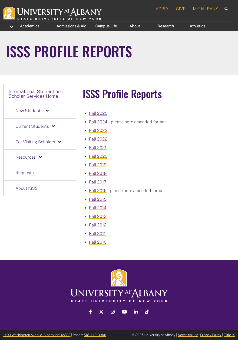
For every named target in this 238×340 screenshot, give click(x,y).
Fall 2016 (97, 190)
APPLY (162, 8)
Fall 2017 (97, 181)
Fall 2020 (98, 156)
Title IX (229, 335)
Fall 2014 (97, 207)
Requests (25, 172)
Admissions (71, 26)
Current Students (32, 126)
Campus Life (106, 26)
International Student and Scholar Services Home (36, 93)
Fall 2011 (97, 233)
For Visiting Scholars (35, 141)
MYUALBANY (205, 8)
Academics (29, 26)
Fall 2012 (97, 224)
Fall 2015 (97, 199)
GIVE (180, 8)
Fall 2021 (97, 147)
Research (166, 26)
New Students (29, 110)
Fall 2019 (97, 164)
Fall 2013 (97, 216)
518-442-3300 (95, 335)
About (134, 26)
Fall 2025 (98, 113)
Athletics (197, 26)
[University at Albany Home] (52, 12)
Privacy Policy (210, 335)
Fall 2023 (98, 130)
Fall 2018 (98, 173)
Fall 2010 (97, 242)
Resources (26, 157)
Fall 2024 (98, 121)
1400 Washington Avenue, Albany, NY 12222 (36, 335)
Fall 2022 (98, 138)
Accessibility (188, 335)
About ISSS (27, 188)
